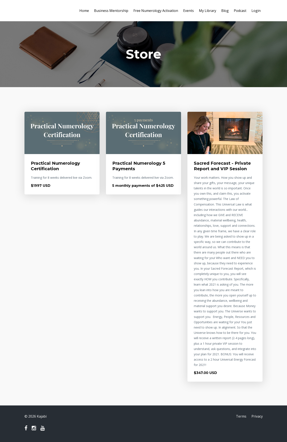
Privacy (257, 416)
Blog (225, 10)
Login (256, 10)
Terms (241, 416)
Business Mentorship (111, 10)
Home (84, 10)
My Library (207, 10)
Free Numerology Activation (155, 10)
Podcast (240, 10)
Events (188, 10)
